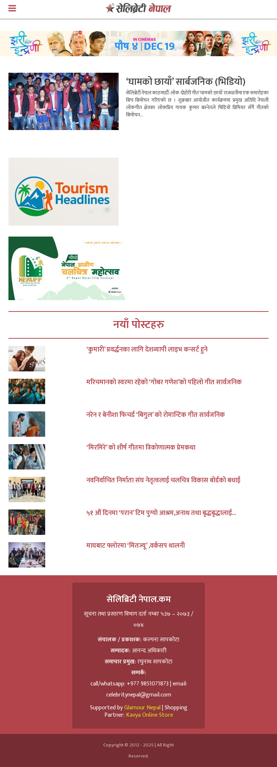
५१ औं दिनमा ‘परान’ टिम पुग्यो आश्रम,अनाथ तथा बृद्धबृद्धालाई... (161, 513)
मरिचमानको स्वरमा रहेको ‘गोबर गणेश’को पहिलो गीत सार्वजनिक (164, 382)
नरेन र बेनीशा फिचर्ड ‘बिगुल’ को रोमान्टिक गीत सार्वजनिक (155, 415)
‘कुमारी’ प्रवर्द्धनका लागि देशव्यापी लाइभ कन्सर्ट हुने (147, 349)
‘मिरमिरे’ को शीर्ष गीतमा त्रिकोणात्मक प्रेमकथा (140, 447)
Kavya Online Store (149, 715)
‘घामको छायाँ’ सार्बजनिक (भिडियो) (185, 82)
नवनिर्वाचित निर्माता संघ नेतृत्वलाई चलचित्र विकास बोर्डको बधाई (163, 480)
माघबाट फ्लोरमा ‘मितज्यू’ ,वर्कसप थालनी (135, 546)
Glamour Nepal (142, 708)
